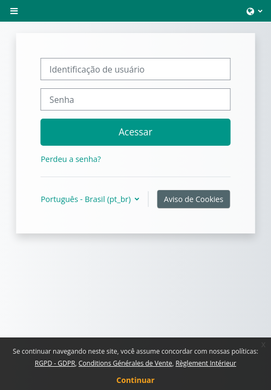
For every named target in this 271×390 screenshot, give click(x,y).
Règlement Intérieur (205, 363)
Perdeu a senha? (71, 159)
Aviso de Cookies (193, 199)
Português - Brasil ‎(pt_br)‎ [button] (87, 199)
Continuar (135, 380)
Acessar (135, 131)
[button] (254, 10)
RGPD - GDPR (55, 363)
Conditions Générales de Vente (125, 363)
